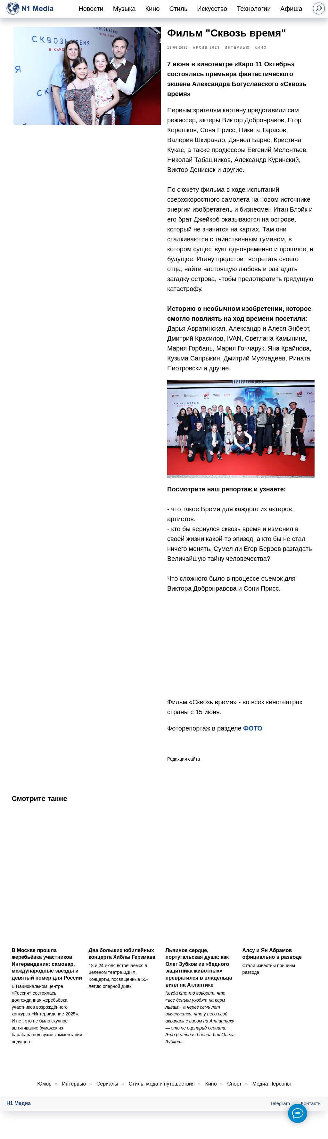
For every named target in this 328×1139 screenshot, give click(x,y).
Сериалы (107, 1091)
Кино (152, 8)
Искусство (212, 8)
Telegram (280, 1110)
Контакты (311, 1110)
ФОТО (252, 731)
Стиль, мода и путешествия (162, 1091)
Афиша (291, 8)
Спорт (234, 1091)
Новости (90, 8)
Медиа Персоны (271, 1091)
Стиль (178, 8)
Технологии (254, 8)
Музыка (124, 8)
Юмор (44, 1091)
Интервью (74, 1091)
